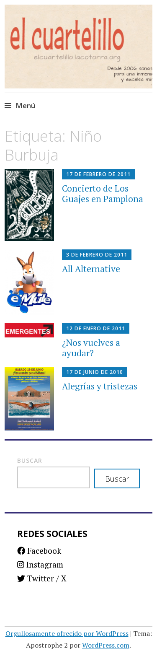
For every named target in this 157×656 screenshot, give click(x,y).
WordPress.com (105, 645)
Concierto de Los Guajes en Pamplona (102, 193)
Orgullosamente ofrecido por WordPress (67, 633)
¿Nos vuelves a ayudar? (91, 348)
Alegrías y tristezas (99, 386)
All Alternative (91, 269)
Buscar (29, 460)
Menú (25, 105)
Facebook (39, 550)
